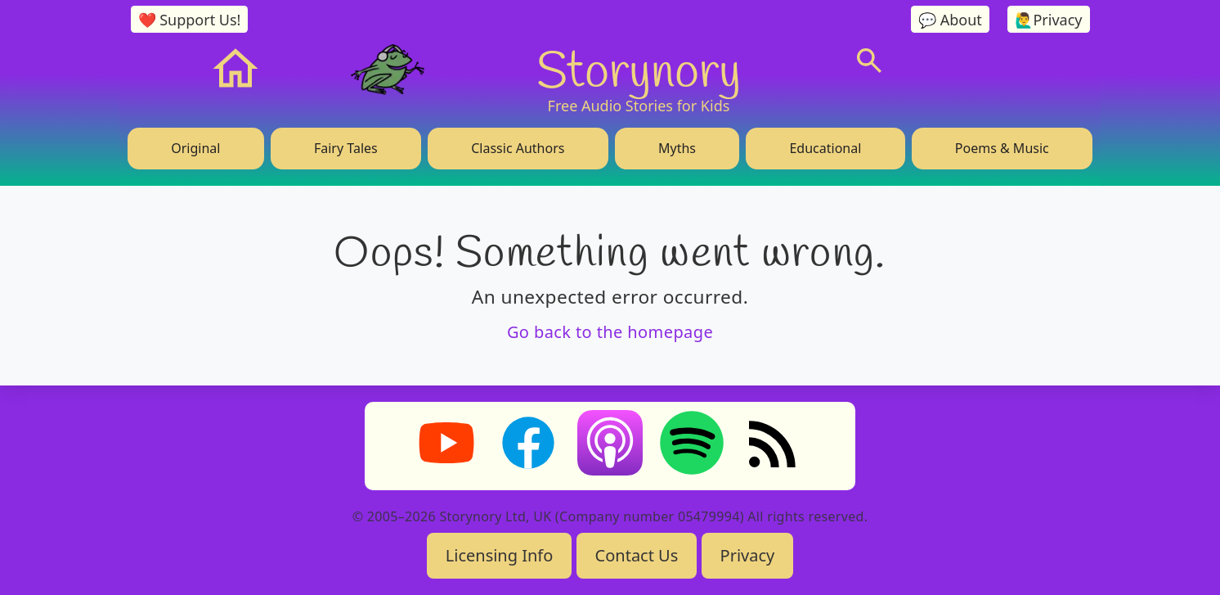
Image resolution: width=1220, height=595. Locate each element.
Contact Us (637, 555)
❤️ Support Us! (189, 19)
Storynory (638, 69)
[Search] (869, 60)
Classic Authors (517, 148)
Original (195, 148)
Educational (825, 148)
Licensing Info (500, 555)
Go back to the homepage (610, 332)
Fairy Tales (346, 148)
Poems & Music (1002, 148)
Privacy (747, 555)
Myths (677, 148)
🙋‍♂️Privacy (1048, 19)
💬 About (950, 19)
